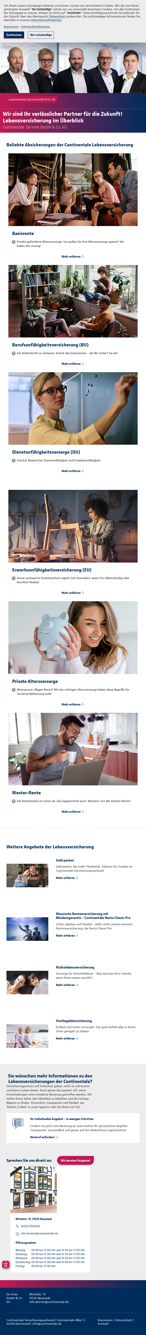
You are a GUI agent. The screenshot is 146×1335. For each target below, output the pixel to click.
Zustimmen (14, 35)
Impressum (11, 26)
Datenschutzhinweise (35, 26)
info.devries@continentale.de (39, 1233)
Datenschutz (57, 16)
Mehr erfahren (71, 256)
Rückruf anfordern (42, 1137)
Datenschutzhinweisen (46, 20)
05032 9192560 (30, 1226)
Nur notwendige (41, 35)
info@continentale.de (46, 1324)
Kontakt (103, 1324)
